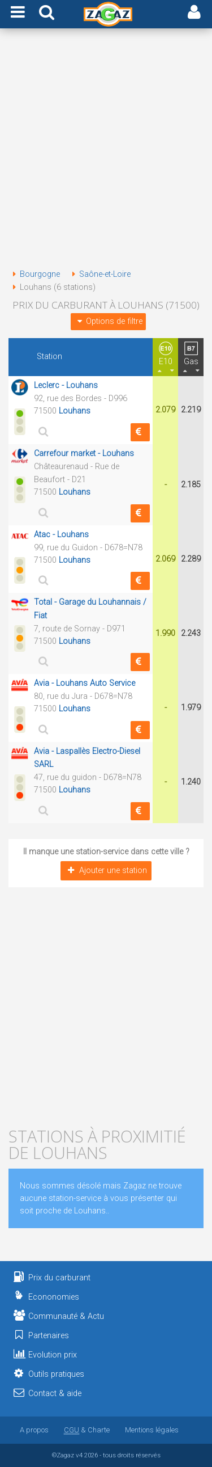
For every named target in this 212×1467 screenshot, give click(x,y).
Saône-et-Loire (99, 274)
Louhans (74, 411)
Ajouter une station (105, 870)
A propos (34, 1430)
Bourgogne (34, 274)
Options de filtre (108, 321)
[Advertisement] (106, 150)
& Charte (87, 1430)
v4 (79, 1455)
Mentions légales (152, 1430)
